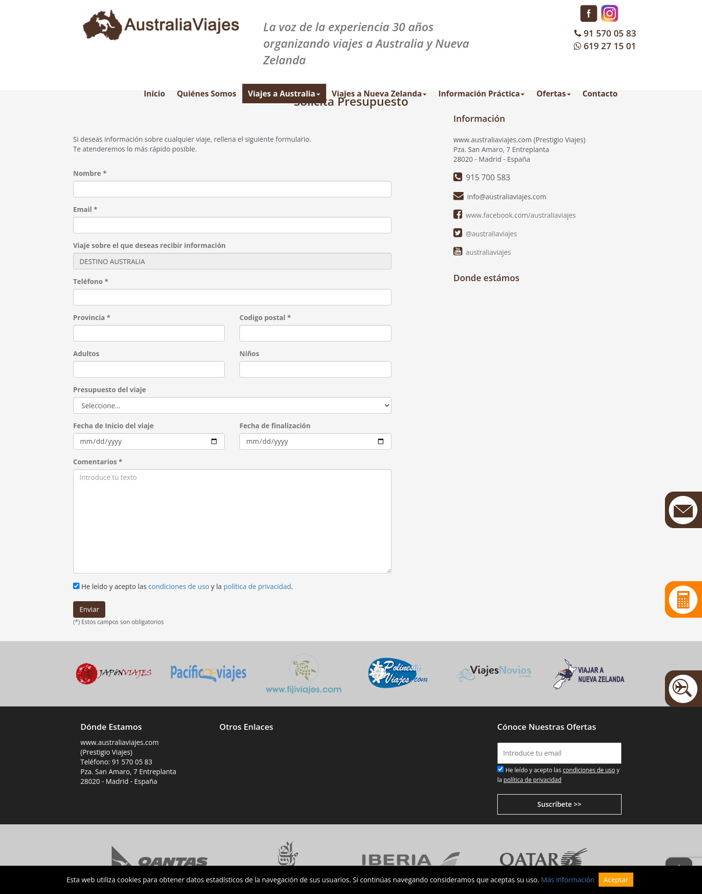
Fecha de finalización (275, 425)
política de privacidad (257, 586)
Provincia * (91, 317)
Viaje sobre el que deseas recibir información (149, 245)
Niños (249, 353)
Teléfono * (90, 281)
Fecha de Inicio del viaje (113, 425)
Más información (568, 879)
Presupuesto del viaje (109, 389)
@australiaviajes (491, 233)
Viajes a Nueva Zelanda (379, 93)
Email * (85, 209)
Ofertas (553, 93)
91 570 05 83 (604, 33)
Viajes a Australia (284, 93)
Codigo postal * (265, 317)
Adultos (86, 353)
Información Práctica (481, 93)
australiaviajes (488, 252)
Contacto (600, 93)
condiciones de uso (178, 586)
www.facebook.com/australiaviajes (521, 215)
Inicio (154, 93)
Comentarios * (97, 461)
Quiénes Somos (206, 93)
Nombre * (90, 173)
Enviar (89, 609)
